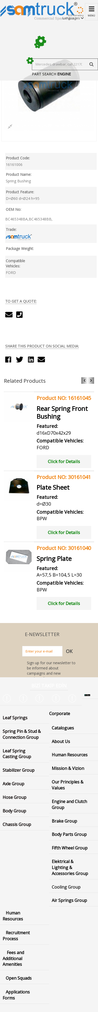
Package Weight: (20, 248)
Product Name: (18, 174)
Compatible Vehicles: (15, 263)
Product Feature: (20, 191)
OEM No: (13, 209)
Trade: (11, 229)
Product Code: (18, 157)
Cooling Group (66, 887)
